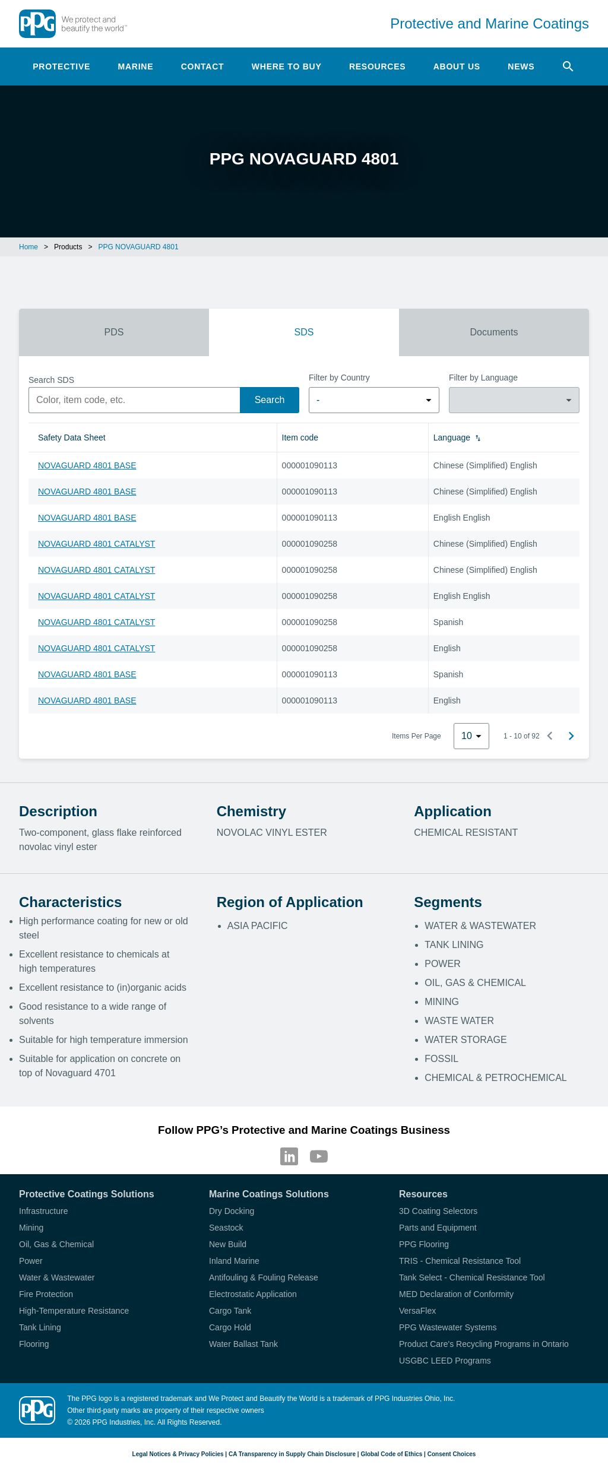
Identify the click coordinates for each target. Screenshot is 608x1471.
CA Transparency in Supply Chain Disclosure (292, 1454)
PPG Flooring (424, 1244)
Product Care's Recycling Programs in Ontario (484, 1344)
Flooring (34, 1344)
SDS (304, 332)
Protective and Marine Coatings (489, 23)
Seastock (226, 1227)
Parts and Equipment (438, 1227)
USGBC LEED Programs (445, 1360)
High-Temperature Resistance (74, 1310)
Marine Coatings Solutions (269, 1194)
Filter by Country (339, 377)
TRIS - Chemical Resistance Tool (460, 1261)
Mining (31, 1227)
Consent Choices (452, 1454)
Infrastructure (43, 1211)
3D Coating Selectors (438, 1211)
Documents (494, 332)
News (521, 66)
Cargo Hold (230, 1327)
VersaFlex (417, 1310)
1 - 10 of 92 (522, 736)
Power (31, 1261)
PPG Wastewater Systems (447, 1327)
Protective (61, 66)
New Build (227, 1244)
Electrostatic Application (253, 1294)
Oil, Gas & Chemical (56, 1244)
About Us (456, 66)
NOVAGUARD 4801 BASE (87, 465)
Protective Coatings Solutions (86, 1194)
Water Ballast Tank (243, 1344)
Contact (202, 66)
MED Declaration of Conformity (456, 1294)
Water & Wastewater (56, 1277)
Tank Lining (40, 1327)
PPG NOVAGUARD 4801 (138, 247)
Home (28, 247)
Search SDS (51, 380)
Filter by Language (483, 377)
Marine (136, 66)
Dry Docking (231, 1211)
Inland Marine (234, 1261)
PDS (114, 332)
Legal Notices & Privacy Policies (178, 1454)
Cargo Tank (230, 1310)
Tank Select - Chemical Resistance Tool (472, 1277)
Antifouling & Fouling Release (263, 1277)
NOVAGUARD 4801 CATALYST (96, 544)
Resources (377, 66)
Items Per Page (416, 736)
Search (270, 400)
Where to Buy (287, 66)
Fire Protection (46, 1294)
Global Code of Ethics (391, 1454)
